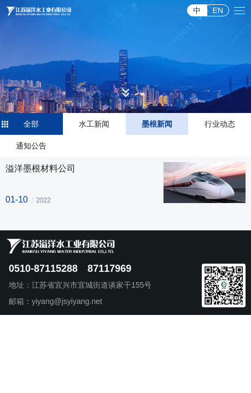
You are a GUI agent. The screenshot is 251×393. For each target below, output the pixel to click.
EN (218, 10)
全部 (31, 124)
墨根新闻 (157, 124)
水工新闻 (94, 124)
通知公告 (31, 145)
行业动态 (220, 124)
